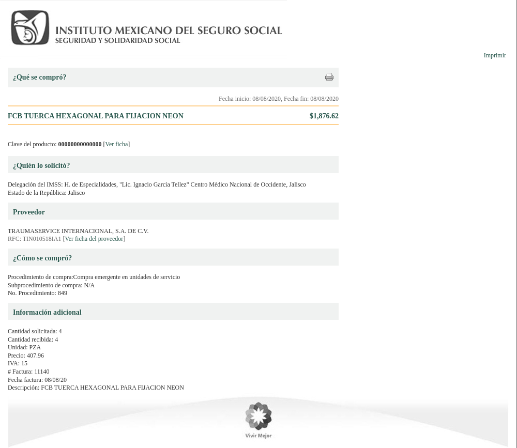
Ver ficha (116, 144)
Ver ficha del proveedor (94, 238)
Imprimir (495, 55)
